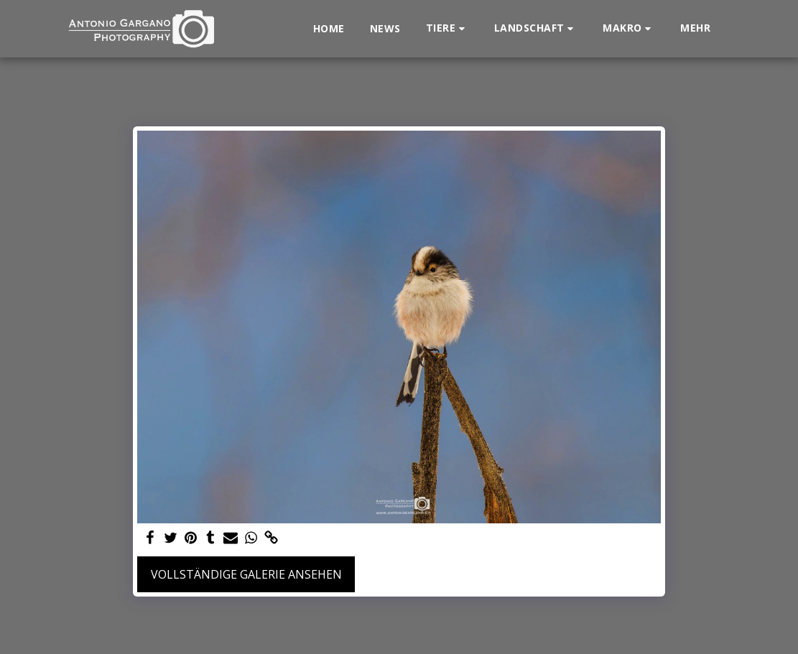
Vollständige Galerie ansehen (246, 574)
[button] (447, 28)
